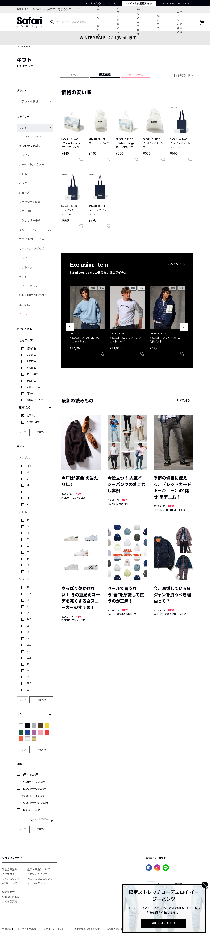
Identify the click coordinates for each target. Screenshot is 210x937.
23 (28, 600)
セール (23, 314)
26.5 (29, 645)
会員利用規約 (29, 929)
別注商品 (31, 368)
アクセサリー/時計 (30, 220)
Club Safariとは (11, 896)
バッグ (23, 183)
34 (28, 558)
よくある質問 (9, 901)
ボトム (23, 174)
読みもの (163, 22)
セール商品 (32, 374)
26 (28, 638)
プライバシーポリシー (55, 929)
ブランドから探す (120, 22)
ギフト (23, 127)
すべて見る (175, 264)
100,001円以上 (31, 810)
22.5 (29, 593)
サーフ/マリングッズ (31, 248)
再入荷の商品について (39, 878)
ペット (23, 276)
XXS (29, 466)
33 (28, 552)
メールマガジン (36, 883)
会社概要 (8, 929)
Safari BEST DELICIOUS (33, 295)
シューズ (24, 192)
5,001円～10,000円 (33, 781)
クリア (22, 432)
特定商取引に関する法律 (87, 929)
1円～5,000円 (30, 774)
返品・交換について (38, 869)
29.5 (29, 683)
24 (28, 613)
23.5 (29, 606)
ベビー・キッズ (28, 286)
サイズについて (11, 878)
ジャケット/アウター (31, 164)
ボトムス (24, 511)
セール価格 (135, 75)
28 (28, 520)
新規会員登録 (9, 869)
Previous (70, 327)
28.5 (29, 670)
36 (28, 571)
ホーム (20, 46)
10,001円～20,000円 (34, 788)
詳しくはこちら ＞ (164, 923)
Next (184, 327)
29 (28, 526)
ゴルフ (23, 258)
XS (28, 472)
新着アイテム (33, 387)
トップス (24, 155)
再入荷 (30, 393)
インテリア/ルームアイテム (35, 230)
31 (28, 539)
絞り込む (41, 432)
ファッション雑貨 (30, 201)
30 (28, 533)
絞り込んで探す (141, 22)
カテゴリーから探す (99, 22)
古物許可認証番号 (116, 929)
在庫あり (31, 415)
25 (28, 625)
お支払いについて (37, 874)
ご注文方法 (8, 874)
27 (28, 651)
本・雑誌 (24, 304)
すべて (74, 75)
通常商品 (31, 348)
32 (28, 546)
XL (28, 498)
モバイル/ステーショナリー (36, 239)
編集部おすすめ (35, 400)
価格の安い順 (182, 75)
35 (28, 565)
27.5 (29, 657)
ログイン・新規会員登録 (186, 22)
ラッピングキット (32, 136)
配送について (9, 883)
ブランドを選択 (28, 101)
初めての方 (8, 892)
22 (28, 587)
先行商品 (31, 355)
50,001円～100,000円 (35, 802)
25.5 (29, 632)
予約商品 (31, 380)
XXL (29, 504)
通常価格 (105, 74)
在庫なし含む (34, 422)
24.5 (29, 619)
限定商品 (31, 361)
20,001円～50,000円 (34, 795)
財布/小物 (25, 211)
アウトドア (26, 267)
